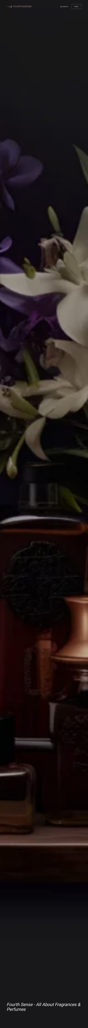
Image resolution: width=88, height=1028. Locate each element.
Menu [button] (77, 6)
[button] (64, 6)
